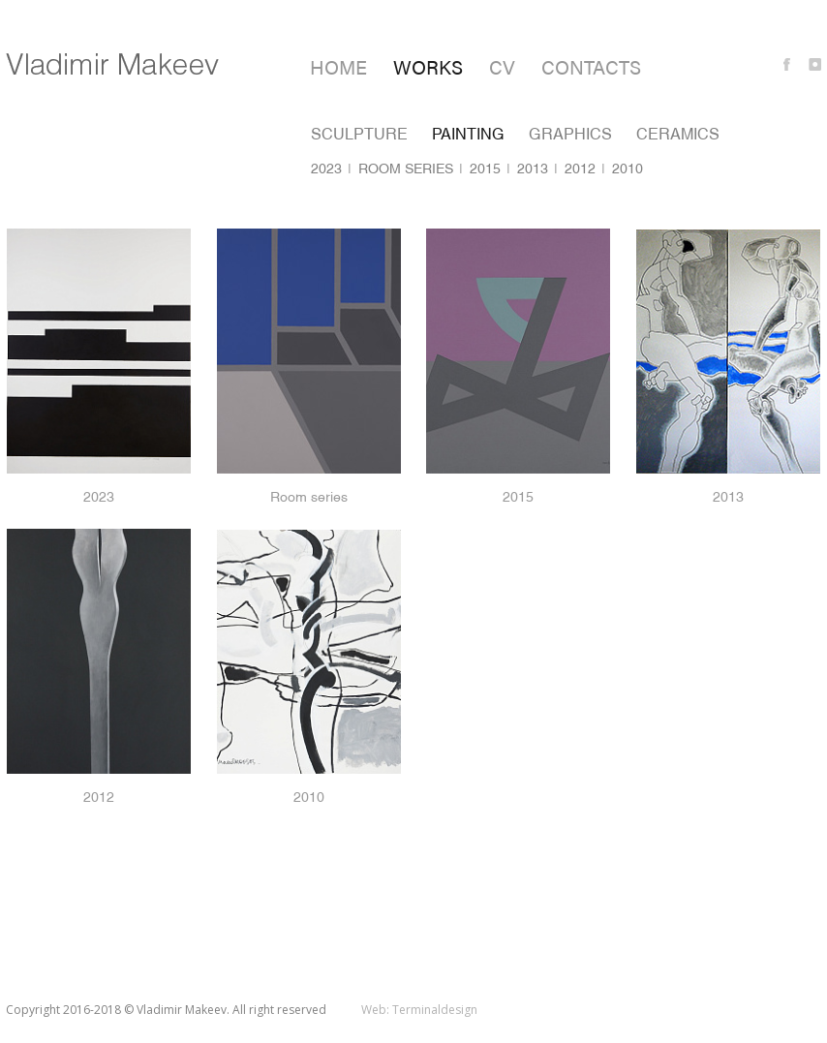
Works (428, 66)
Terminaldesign (434, 1009)
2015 (485, 168)
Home (338, 66)
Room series (405, 168)
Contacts (591, 66)
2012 (580, 168)
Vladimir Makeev (112, 64)
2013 (532, 168)
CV (502, 66)
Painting (468, 134)
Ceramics (678, 134)
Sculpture (359, 134)
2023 (326, 168)
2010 (627, 168)
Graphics (570, 134)
